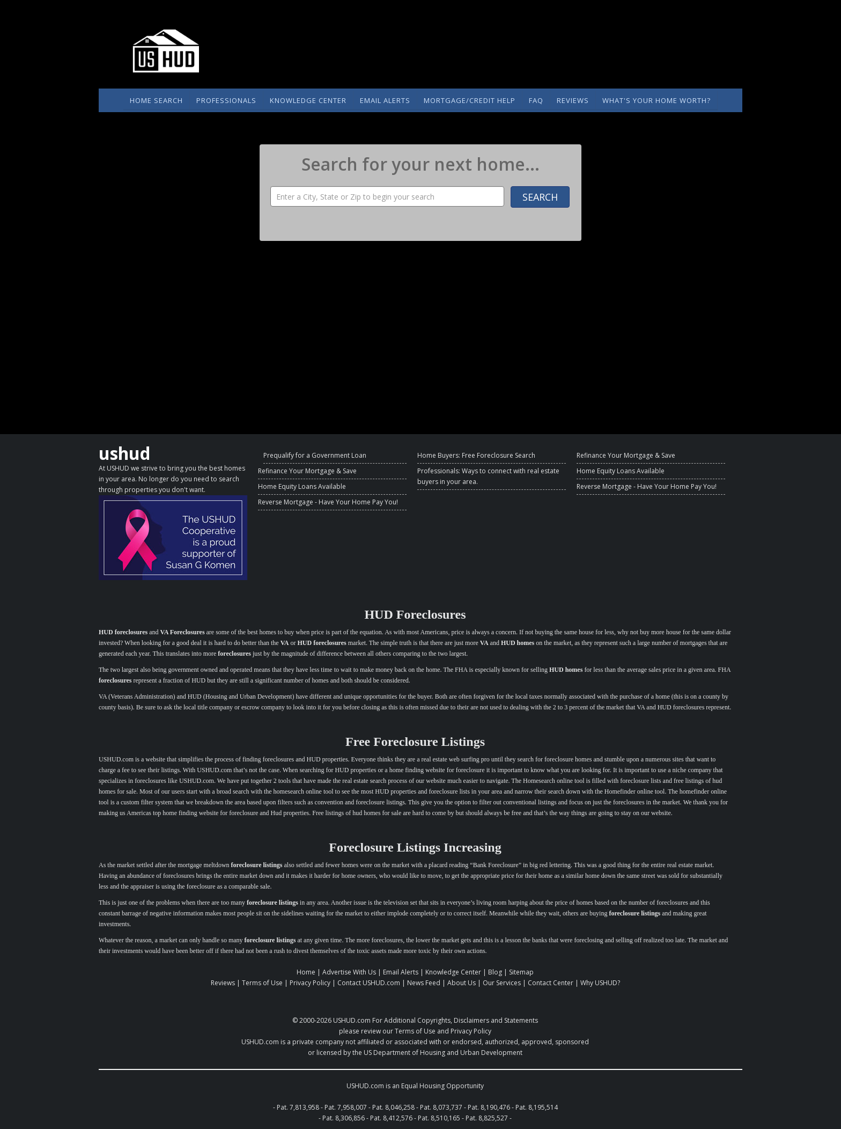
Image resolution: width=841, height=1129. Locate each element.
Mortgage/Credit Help (469, 100)
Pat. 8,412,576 (391, 1118)
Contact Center (550, 982)
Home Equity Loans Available (302, 486)
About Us (461, 982)
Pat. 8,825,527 (487, 1118)
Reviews (573, 100)
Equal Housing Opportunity (442, 1085)
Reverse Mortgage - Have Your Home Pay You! (328, 502)
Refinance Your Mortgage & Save (307, 470)
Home (306, 972)
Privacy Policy (310, 982)
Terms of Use (262, 982)
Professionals (226, 100)
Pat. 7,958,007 (345, 1107)
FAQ (536, 100)
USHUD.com (352, 1020)
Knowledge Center (308, 100)
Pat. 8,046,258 (393, 1107)
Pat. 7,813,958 (298, 1107)
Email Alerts (385, 100)
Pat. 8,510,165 (439, 1118)
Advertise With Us (349, 972)
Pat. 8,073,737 (441, 1107)
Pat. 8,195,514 (536, 1107)
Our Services (502, 982)
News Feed (423, 982)
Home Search (156, 100)
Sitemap (521, 972)
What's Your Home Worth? (656, 100)
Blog (495, 972)
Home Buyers (438, 455)
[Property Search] (387, 196)
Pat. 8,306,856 (343, 1118)
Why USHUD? (600, 982)
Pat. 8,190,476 (489, 1107)
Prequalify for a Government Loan (314, 455)
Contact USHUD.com (368, 982)
